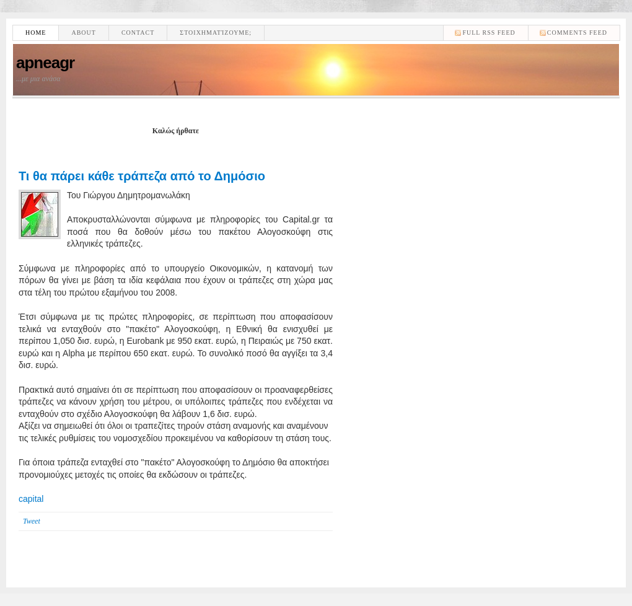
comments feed (577, 32)
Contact (137, 32)
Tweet (31, 521)
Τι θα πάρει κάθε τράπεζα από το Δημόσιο (142, 176)
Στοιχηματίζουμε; (216, 32)
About (83, 32)
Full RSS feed (488, 32)
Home (35, 32)
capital (31, 499)
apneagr (45, 62)
